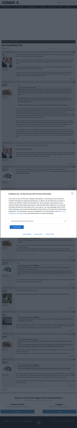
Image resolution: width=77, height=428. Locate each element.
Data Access (38, 234)
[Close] (73, 194)
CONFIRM (19, 227)
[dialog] (38, 214)
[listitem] (38, 221)
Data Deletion (27, 234)
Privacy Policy (49, 234)
